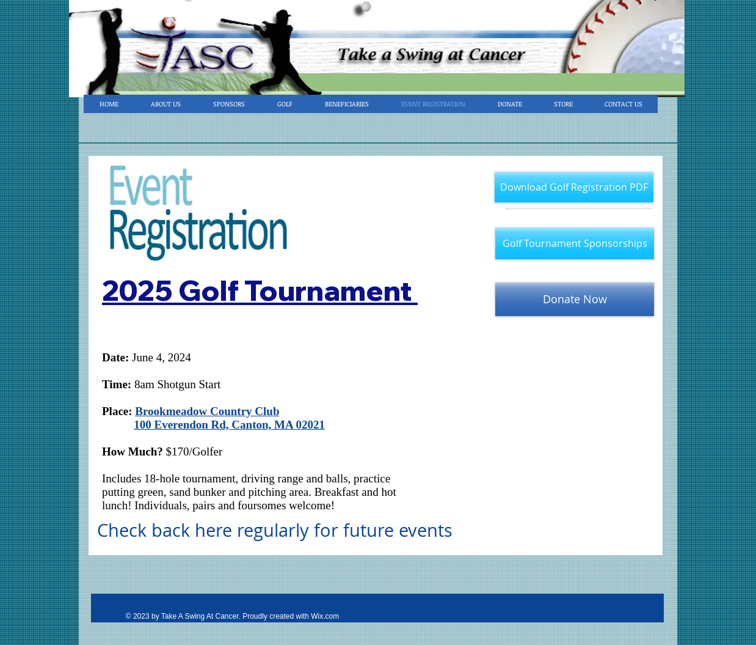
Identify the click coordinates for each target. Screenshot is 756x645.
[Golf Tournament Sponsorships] (574, 243)
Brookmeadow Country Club (207, 411)
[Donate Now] (574, 299)
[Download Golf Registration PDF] (574, 187)
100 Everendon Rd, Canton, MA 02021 (229, 424)
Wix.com (325, 616)
